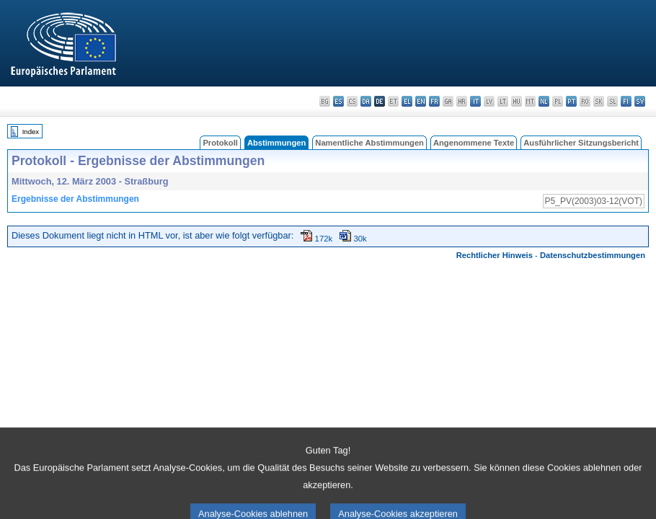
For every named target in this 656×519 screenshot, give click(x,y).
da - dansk (365, 101)
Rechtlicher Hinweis (494, 255)
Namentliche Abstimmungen (369, 142)
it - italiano (475, 101)
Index (30, 132)
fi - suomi (626, 101)
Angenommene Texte (473, 142)
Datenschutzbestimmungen (592, 255)
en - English (420, 101)
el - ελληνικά (407, 101)
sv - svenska (639, 101)
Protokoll (220, 142)
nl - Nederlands (543, 101)
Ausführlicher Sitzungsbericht (581, 142)
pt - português (571, 101)
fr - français (434, 101)
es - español (338, 101)
